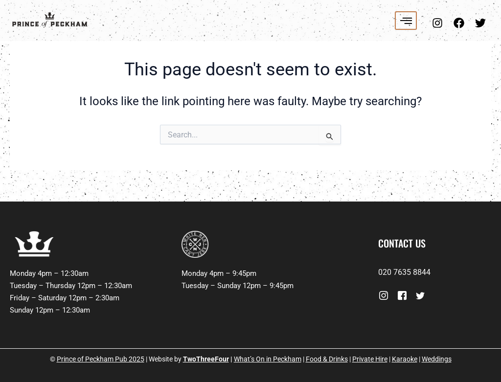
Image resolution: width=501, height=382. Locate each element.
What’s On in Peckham (267, 359)
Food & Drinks (327, 359)
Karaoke (404, 359)
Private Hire (369, 359)
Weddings (437, 359)
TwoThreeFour (206, 359)
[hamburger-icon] (406, 20)
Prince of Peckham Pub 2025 (100, 359)
